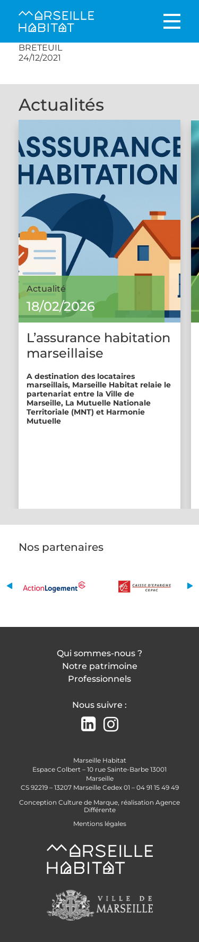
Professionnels (99, 679)
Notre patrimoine (99, 666)
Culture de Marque (88, 802)
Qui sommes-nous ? (99, 653)
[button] (9, 586)
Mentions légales (99, 824)
